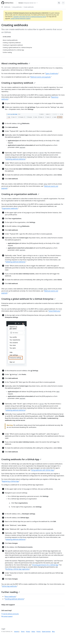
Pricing (38, 631)
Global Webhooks (54, 311)
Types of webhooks (51, 73)
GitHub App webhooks (9, 586)
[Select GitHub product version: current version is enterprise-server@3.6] (28, 2)
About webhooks (10, 596)
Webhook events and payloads (40, 77)
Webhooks (7, 7)
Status (33, 631)
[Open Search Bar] (59, 2)
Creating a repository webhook (18, 82)
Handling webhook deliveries (14, 599)
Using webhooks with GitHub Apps (42, 470)
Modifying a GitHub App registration (18, 569)
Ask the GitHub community (10, 614)
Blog (53, 631)
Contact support (7, 616)
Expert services (46, 631)
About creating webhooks (15, 63)
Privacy (28, 631)
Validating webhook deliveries (15, 159)
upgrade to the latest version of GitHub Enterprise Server (29, 16)
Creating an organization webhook (20, 194)
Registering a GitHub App (10, 481)
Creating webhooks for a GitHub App (21, 459)
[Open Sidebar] (2, 7)
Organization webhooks (10, 208)
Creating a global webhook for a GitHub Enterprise (28, 298)
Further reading (10, 592)
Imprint (16, 631)
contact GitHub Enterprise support (20, 18)
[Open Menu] (63, 2)
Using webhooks (17, 7)
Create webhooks (29, 7)
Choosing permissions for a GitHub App (45, 565)
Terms (22, 631)
